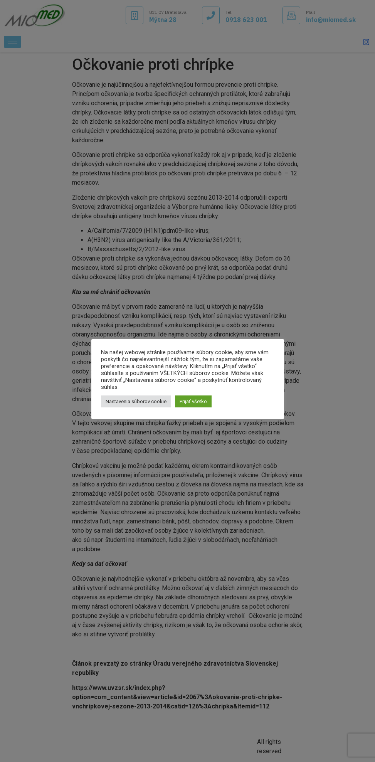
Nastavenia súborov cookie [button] (136, 401)
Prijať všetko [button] (193, 401)
